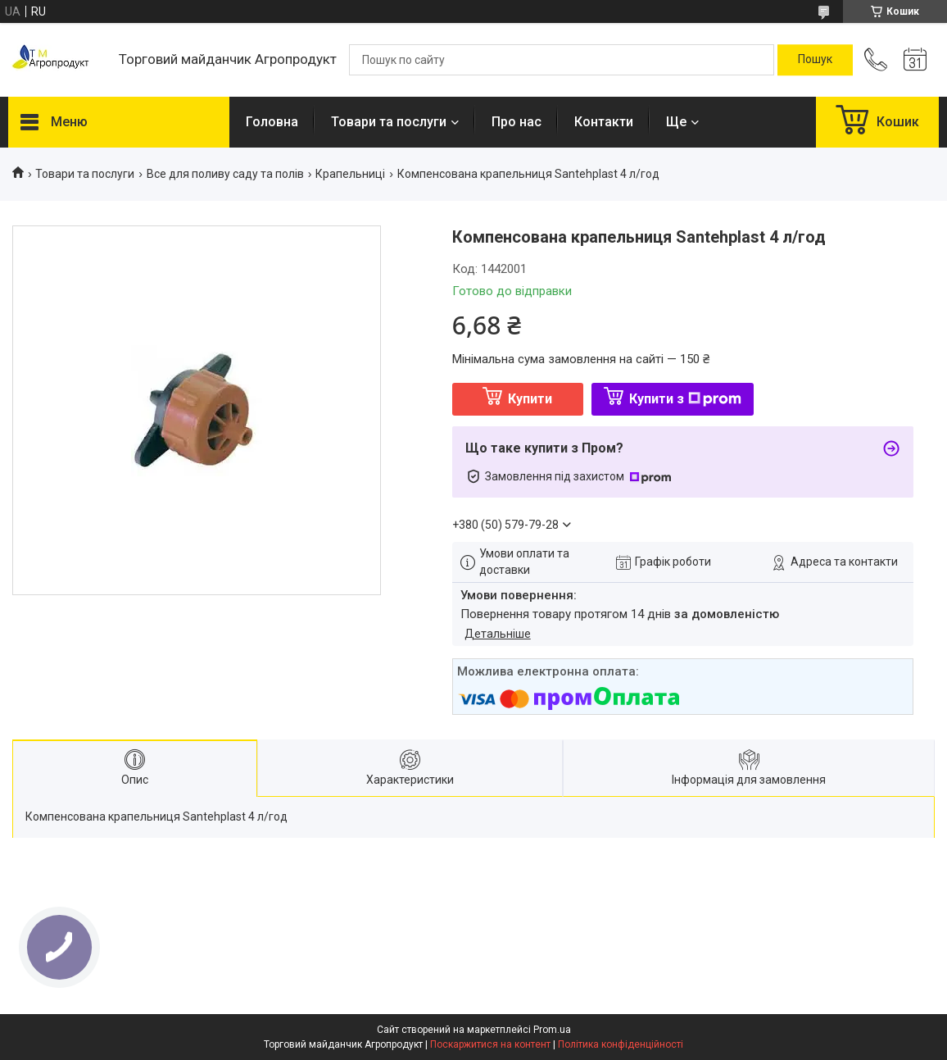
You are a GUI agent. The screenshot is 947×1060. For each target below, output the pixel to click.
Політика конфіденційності (620, 1044)
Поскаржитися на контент (490, 1044)
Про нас (516, 122)
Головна (272, 122)
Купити (530, 399)
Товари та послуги (388, 122)
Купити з (685, 399)
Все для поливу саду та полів (225, 173)
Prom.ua (552, 1029)
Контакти (603, 122)
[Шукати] (815, 59)
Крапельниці (350, 173)
